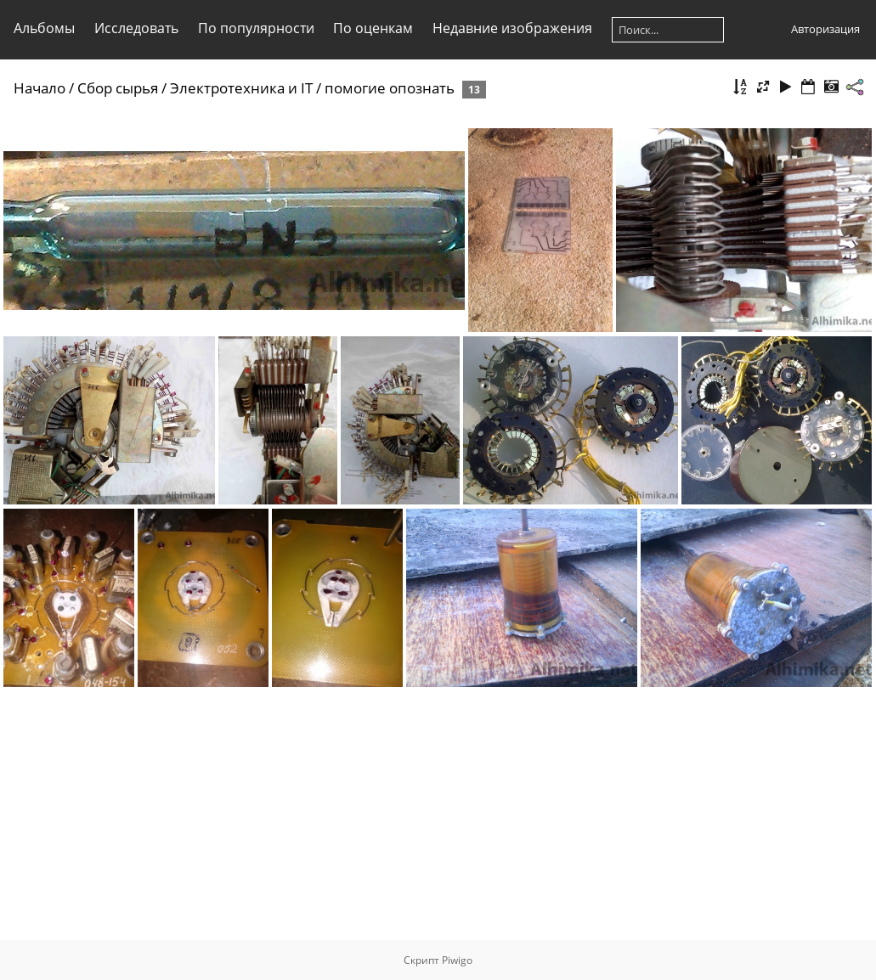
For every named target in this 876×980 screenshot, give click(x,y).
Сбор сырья (117, 88)
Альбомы (44, 28)
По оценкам (373, 28)
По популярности (256, 28)
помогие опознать (390, 88)
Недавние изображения (512, 28)
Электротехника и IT (241, 88)
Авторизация (825, 29)
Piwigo (457, 960)
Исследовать (136, 28)
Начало (39, 88)
